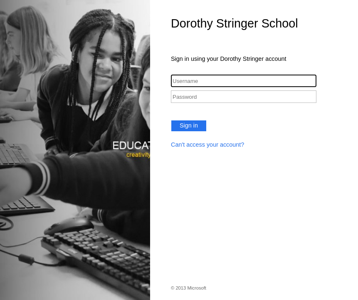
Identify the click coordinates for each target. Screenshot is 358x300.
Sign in (189, 125)
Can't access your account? (207, 144)
